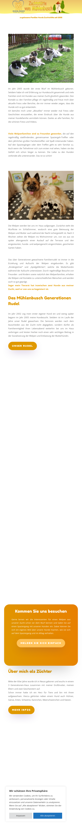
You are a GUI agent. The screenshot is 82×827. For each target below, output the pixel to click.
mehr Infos (21, 710)
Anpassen (20, 815)
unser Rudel (22, 346)
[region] (35, 804)
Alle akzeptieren (47, 815)
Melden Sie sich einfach (41, 643)
